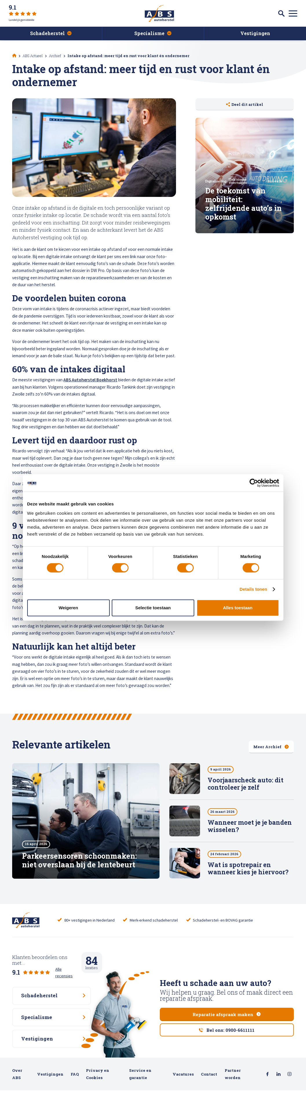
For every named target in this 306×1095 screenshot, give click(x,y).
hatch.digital (38, 1089)
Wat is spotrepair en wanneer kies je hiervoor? (248, 868)
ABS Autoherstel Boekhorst (90, 379)
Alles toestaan (237, 607)
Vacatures (182, 1066)
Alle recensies (67, 965)
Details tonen (253, 589)
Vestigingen (50, 1066)
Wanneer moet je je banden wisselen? (250, 826)
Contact (209, 1066)
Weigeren (68, 607)
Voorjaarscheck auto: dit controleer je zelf (245, 784)
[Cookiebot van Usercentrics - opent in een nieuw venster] (253, 482)
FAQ (75, 1066)
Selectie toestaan (153, 607)
